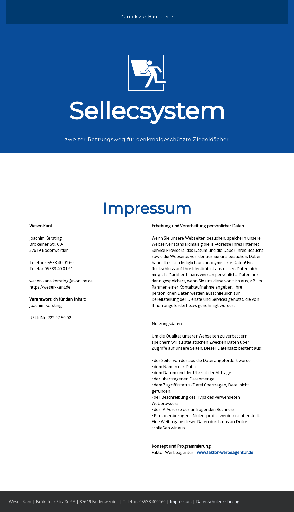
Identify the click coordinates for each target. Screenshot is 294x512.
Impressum (181, 501)
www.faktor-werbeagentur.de (225, 452)
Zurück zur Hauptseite (146, 16)
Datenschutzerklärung (217, 501)
